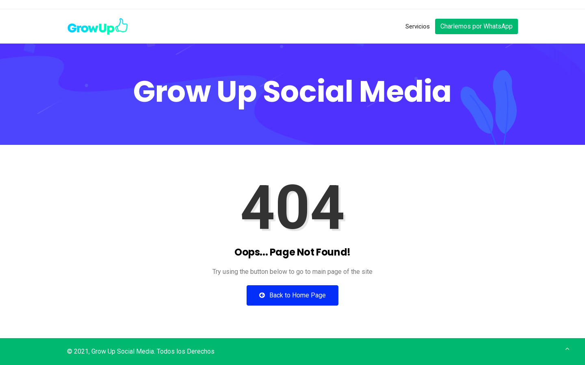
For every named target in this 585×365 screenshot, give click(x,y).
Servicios (417, 26)
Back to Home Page (292, 295)
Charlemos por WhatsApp (476, 26)
